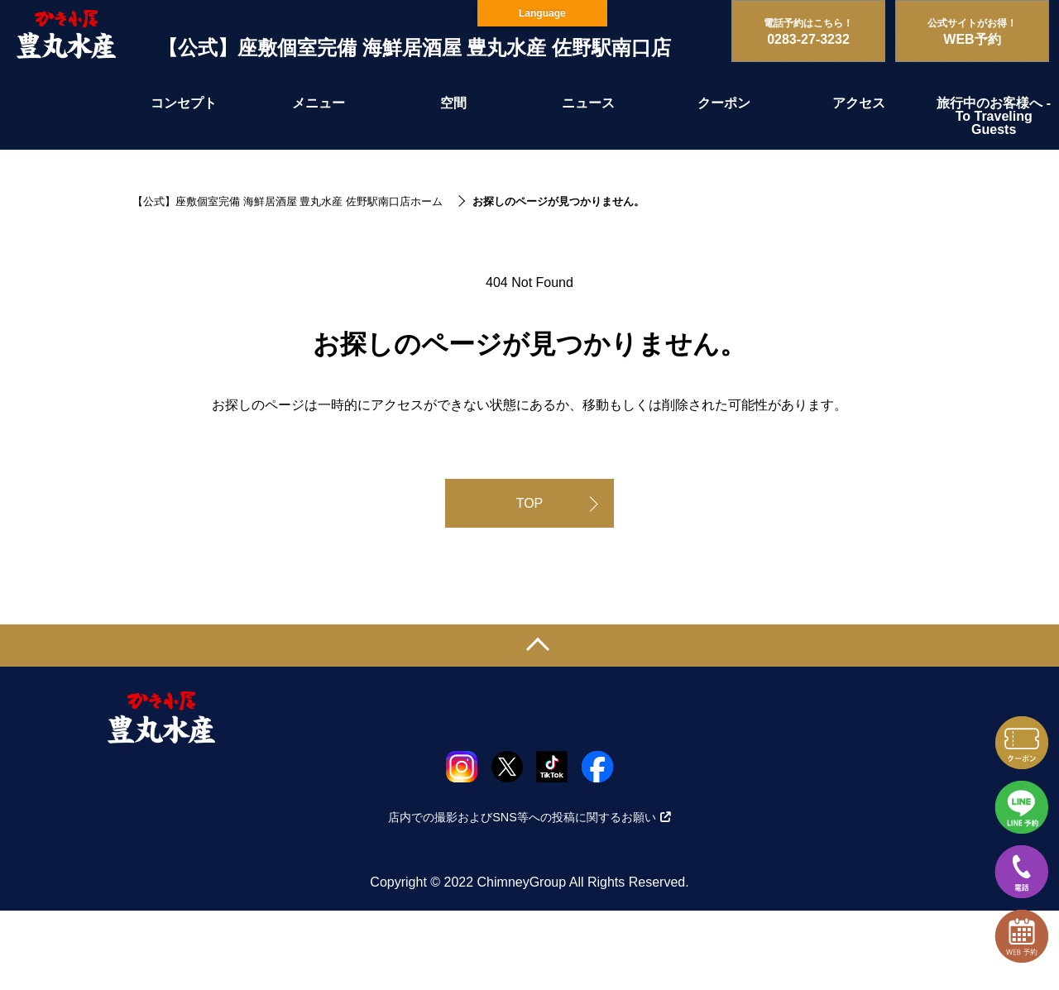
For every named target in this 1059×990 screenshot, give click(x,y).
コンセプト (184, 103)
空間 (453, 103)
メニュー (318, 103)
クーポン (723, 103)
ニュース (588, 103)
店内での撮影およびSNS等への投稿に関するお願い (529, 817)
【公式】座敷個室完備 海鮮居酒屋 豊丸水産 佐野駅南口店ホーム (287, 201)
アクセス (858, 103)
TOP (530, 503)
